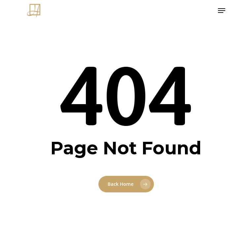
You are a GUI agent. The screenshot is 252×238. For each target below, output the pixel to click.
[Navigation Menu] (221, 10)
